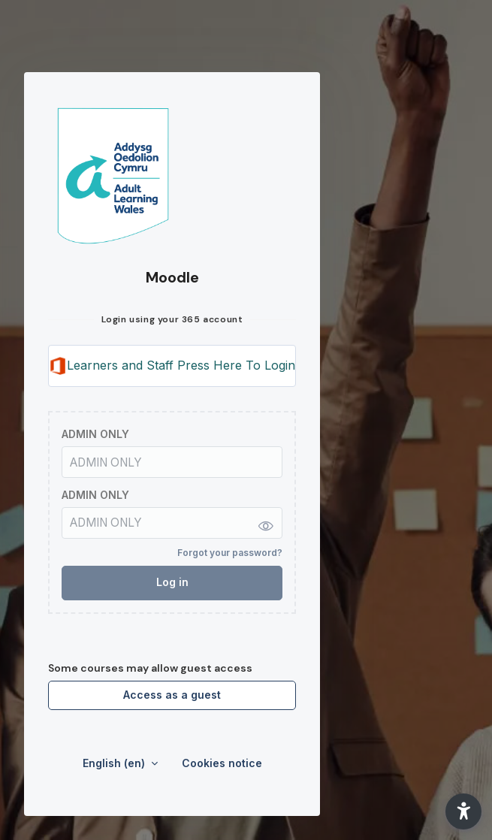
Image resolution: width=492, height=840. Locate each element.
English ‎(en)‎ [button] (115, 763)
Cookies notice (222, 763)
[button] (463, 811)
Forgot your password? (229, 552)
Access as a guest (172, 694)
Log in (172, 582)
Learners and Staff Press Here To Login (172, 366)
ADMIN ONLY (95, 434)
